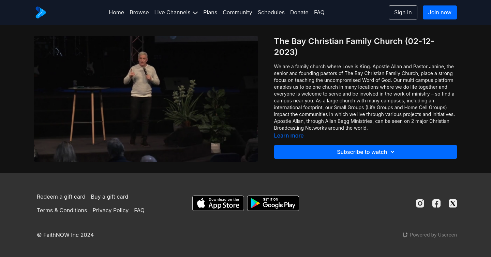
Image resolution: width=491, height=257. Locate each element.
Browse (139, 12)
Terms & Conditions (62, 210)
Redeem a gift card (61, 196)
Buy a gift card (110, 196)
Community (237, 12)
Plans (210, 12)
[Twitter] (453, 203)
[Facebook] (436, 203)
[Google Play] (273, 203)
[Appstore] (218, 203)
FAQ (319, 12)
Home (116, 12)
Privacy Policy (110, 210)
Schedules (271, 12)
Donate (299, 12)
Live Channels (176, 12)
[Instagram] (420, 203)
